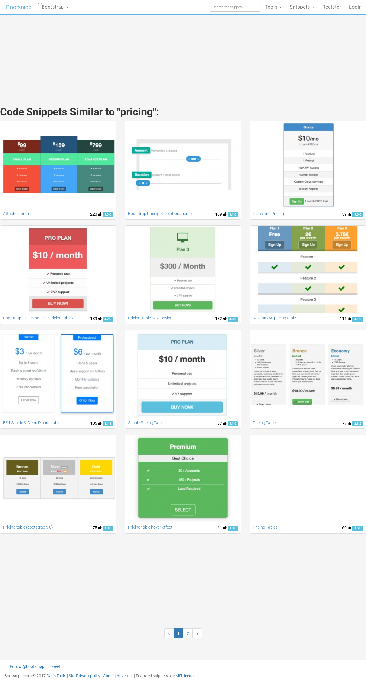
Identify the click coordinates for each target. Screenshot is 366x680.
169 (221, 214)
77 (346, 423)
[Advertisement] (140, 54)
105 (96, 423)
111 (345, 318)
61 (222, 527)
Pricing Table (264, 422)
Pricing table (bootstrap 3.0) (28, 527)
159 (345, 214)
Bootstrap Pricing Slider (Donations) (160, 213)
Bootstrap (53, 5)
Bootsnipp (19, 7)
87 (222, 423)
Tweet (55, 666)
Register (331, 7)
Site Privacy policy (85, 675)
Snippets (302, 7)
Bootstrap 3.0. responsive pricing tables (38, 318)
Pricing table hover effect (150, 527)
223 (96, 214)
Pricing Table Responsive (150, 318)
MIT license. (186, 675)
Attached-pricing (18, 213)
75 (97, 527)
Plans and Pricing (268, 213)
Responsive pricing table (274, 318)
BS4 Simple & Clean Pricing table (31, 422)
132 (221, 318)
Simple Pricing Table (145, 422)
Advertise (125, 675)
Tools (273, 7)
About (108, 675)
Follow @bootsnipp (27, 666)
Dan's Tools (56, 675)
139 (96, 318)
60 (346, 527)
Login (355, 7)
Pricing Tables (265, 527)
